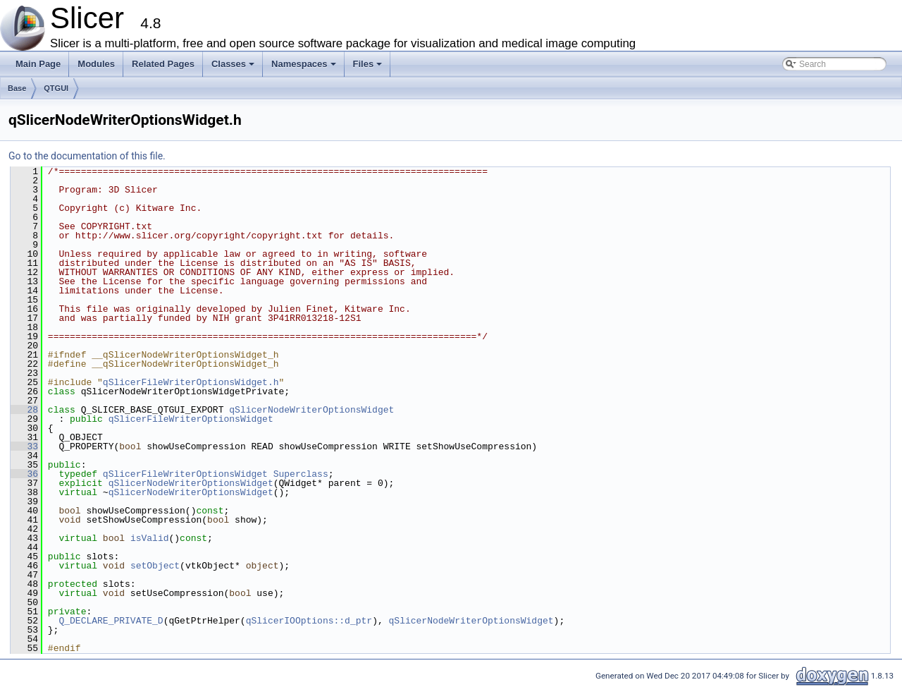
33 (24, 446)
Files (369, 68)
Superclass (300, 474)
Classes (234, 68)
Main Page (38, 64)
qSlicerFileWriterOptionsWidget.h (191, 382)
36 (24, 474)
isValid (149, 538)
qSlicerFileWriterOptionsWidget (191, 419)
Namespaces (304, 68)
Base (17, 88)
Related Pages (163, 64)
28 (24, 409)
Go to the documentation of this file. (87, 156)
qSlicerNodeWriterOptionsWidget (311, 409)
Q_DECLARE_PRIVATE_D (110, 620)
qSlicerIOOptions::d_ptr (309, 620)
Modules (96, 64)
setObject (155, 565)
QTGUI (56, 88)
